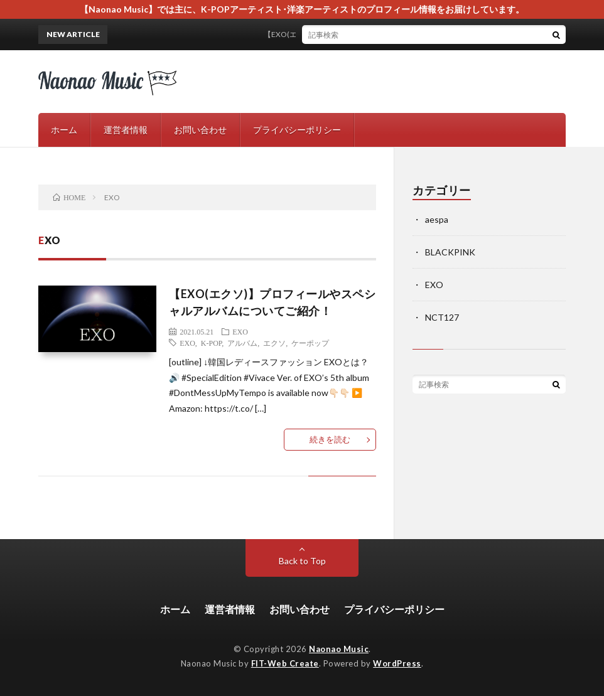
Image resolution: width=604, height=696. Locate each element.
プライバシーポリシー (297, 129)
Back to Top (302, 560)
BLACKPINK (450, 252)
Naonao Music (339, 649)
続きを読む (330, 439)
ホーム (64, 129)
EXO (240, 331)
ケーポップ (310, 342)
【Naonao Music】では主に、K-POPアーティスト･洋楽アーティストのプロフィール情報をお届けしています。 (302, 9)
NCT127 (442, 317)
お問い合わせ (200, 129)
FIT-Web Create (285, 663)
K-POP (211, 342)
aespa (436, 219)
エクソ (274, 342)
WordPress (397, 663)
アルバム (242, 342)
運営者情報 (126, 129)
